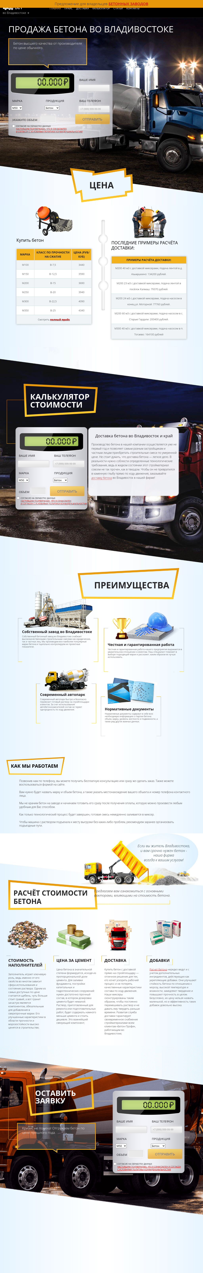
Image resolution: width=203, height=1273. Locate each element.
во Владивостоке (14, 12)
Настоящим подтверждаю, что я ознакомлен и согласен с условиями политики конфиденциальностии (49, 129)
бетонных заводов (128, 3)
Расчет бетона (158, 968)
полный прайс (60, 318)
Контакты (140, 8)
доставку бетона (102, 477)
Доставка (90, 8)
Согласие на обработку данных (49, 128)
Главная (62, 8)
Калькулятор (109, 8)
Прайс (76, 8)
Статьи (125, 8)
